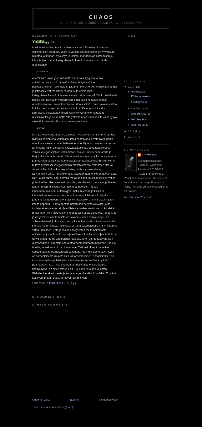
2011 (131, 131)
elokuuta (136, 91)
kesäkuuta (138, 108)
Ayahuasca (149, 155)
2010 (131, 136)
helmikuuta (138, 119)
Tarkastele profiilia (138, 197)
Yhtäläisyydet (139, 101)
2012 (131, 86)
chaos (101, 17)
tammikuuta (138, 124)
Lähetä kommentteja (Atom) (56, 407)
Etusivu (74, 399)
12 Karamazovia (140, 96)
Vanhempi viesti (108, 399)
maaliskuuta (139, 113)
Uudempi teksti (41, 399)
